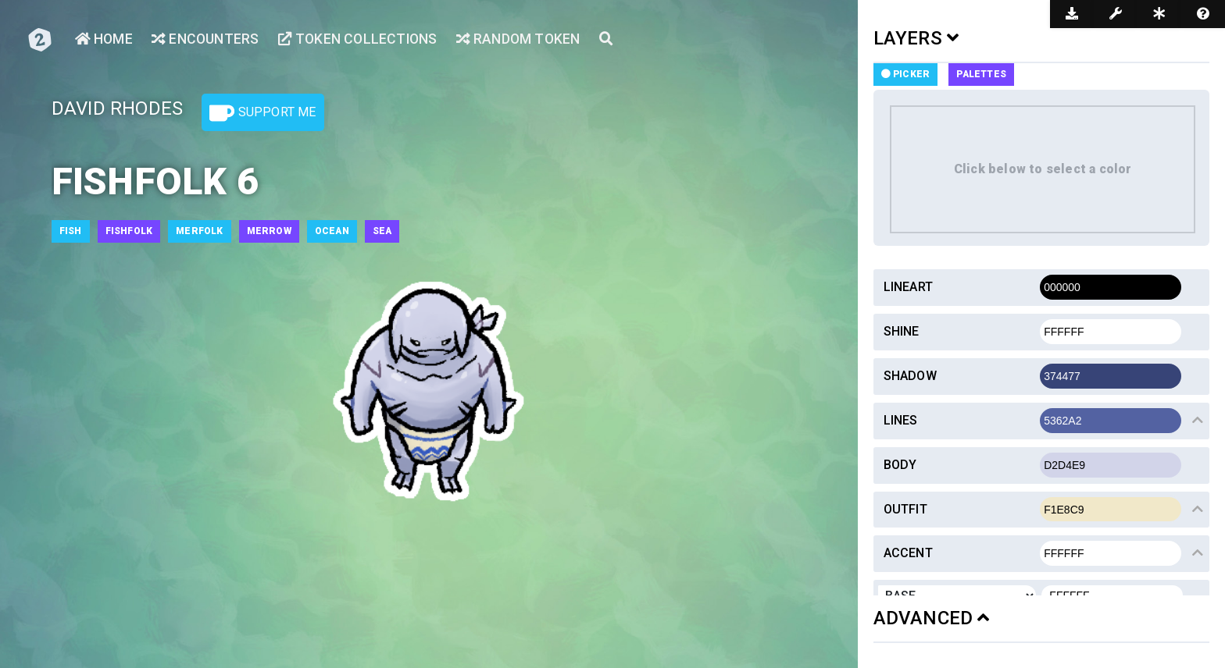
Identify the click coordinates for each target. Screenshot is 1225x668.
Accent (908, 552)
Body (900, 464)
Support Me (262, 113)
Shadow (910, 375)
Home (104, 39)
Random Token (524, 39)
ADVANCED (931, 618)
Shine (902, 331)
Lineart (908, 286)
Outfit (905, 509)
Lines (901, 420)
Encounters (206, 39)
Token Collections (361, 39)
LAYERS (916, 38)
